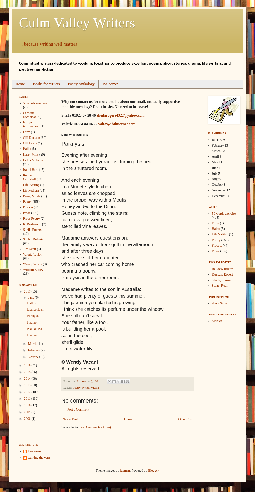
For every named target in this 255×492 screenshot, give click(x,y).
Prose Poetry (31, 218)
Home (20, 84)
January (33, 357)
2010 (28, 405)
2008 (28, 419)
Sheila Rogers (32, 229)
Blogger (153, 470)
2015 (28, 372)
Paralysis (33, 316)
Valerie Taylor (32, 254)
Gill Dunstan (31, 137)
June (31, 297)
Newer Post (70, 419)
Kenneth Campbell (29, 177)
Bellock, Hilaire (222, 269)
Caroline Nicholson (30, 115)
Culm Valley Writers (77, 22)
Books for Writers (46, 84)
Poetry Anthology (81, 84)
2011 (27, 398)
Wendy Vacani (90, 387)
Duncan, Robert (222, 274)
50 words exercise (35, 103)
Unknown (34, 451)
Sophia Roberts (33, 239)
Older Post (185, 419)
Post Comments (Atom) (95, 427)
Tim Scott (29, 249)
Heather (32, 322)
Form (26, 132)
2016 (28, 365)
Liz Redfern (31, 190)
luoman (125, 470)
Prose (26, 213)
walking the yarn (39, 457)
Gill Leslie (30, 143)
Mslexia (217, 321)
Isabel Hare (30, 170)
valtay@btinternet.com (117, 124)
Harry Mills (31, 154)
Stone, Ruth (220, 285)
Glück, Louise (221, 280)
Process (28, 207)
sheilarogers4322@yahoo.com (121, 115)
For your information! (31, 124)
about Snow (220, 303)
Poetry (76, 387)
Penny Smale (32, 196)
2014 (28, 378)
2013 (28, 385)
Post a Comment (78, 409)
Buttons (32, 303)
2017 (28, 291)
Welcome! (110, 84)
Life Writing (31, 185)
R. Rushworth (32, 224)
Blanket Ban (35, 309)
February (34, 350)
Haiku (27, 149)
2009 (28, 412)
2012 (28, 392)
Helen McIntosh (34, 160)
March (32, 343)
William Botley (33, 270)
